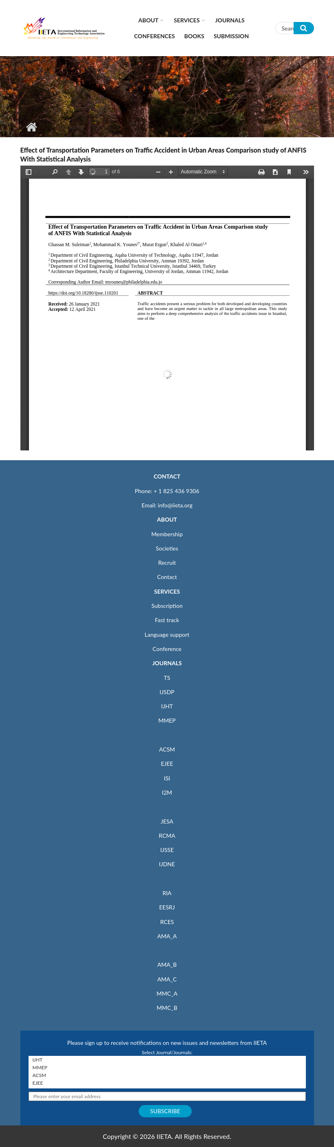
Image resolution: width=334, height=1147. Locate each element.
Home (31, 127)
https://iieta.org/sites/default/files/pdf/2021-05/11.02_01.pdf (167, 308)
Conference (167, 648)
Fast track (167, 619)
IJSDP (166, 691)
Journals (230, 20)
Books (194, 36)
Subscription (166, 605)
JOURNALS (166, 663)
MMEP (167, 720)
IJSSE (167, 849)
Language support (167, 634)
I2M (167, 792)
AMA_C (167, 979)
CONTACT (167, 476)
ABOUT (167, 519)
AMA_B (167, 964)
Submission (231, 36)
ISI (167, 778)
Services (186, 20)
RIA (166, 892)
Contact (167, 576)
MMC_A (167, 993)
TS (167, 677)
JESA (167, 821)
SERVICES (167, 591)
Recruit (167, 562)
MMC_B (167, 1007)
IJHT (167, 706)
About (148, 20)
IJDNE (167, 864)
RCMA (167, 835)
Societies (167, 548)
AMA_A (167, 936)
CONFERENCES (154, 36)
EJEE (167, 763)
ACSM (167, 749)
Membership (167, 534)
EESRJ (167, 907)
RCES (167, 921)
